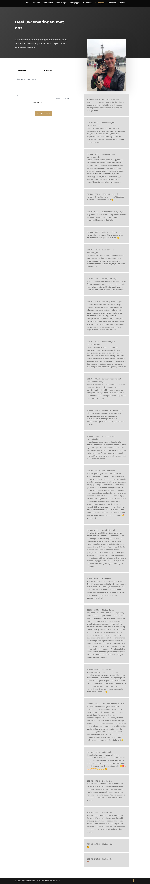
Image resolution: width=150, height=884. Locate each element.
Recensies (112, 3)
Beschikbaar (87, 3)
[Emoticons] (18, 95)
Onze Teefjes (48, 3)
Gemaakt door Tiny (63, 98)
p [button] (16, 98)
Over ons (36, 3)
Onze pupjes (75, 3)
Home (27, 3)
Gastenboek (100, 3)
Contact (122, 3)
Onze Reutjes (61, 3)
